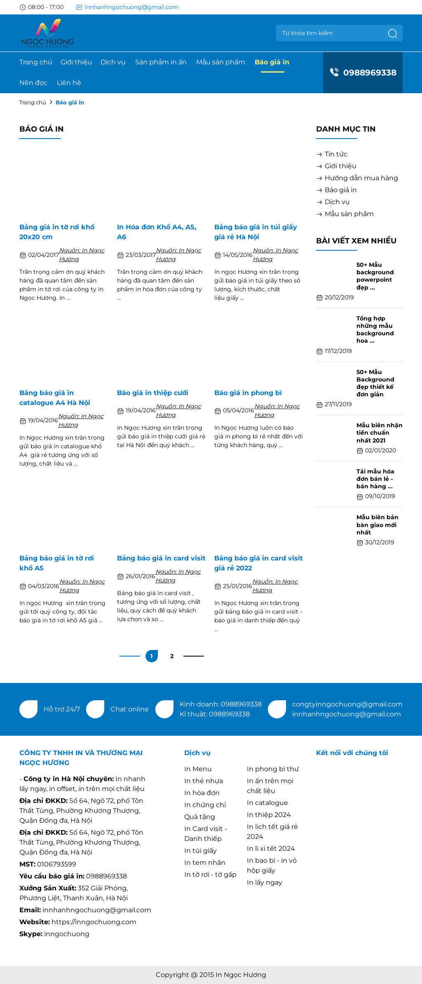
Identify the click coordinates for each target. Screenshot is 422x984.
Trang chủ (35, 62)
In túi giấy (200, 851)
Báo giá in (272, 62)
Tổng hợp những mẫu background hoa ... (375, 330)
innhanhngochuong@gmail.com (127, 7)
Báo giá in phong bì (248, 393)
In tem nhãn (204, 862)
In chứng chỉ (205, 805)
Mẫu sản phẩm (220, 62)
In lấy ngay (264, 882)
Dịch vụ (113, 62)
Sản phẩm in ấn (161, 62)
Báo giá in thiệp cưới (152, 393)
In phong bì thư (273, 769)
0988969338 (362, 73)
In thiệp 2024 (269, 815)
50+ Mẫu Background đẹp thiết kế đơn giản (375, 383)
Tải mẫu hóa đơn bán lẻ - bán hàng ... (375, 479)
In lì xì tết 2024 (271, 848)
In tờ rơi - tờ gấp (210, 874)
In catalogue (267, 803)
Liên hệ (69, 83)
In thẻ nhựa (203, 781)
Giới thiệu (76, 62)
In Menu (198, 769)
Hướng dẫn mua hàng (357, 178)
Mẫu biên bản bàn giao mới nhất (377, 524)
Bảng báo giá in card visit (161, 558)
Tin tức (331, 154)
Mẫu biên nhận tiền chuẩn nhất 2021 (379, 432)
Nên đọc (33, 83)
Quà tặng (199, 817)
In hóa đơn (202, 793)
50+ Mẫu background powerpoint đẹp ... (375, 276)
